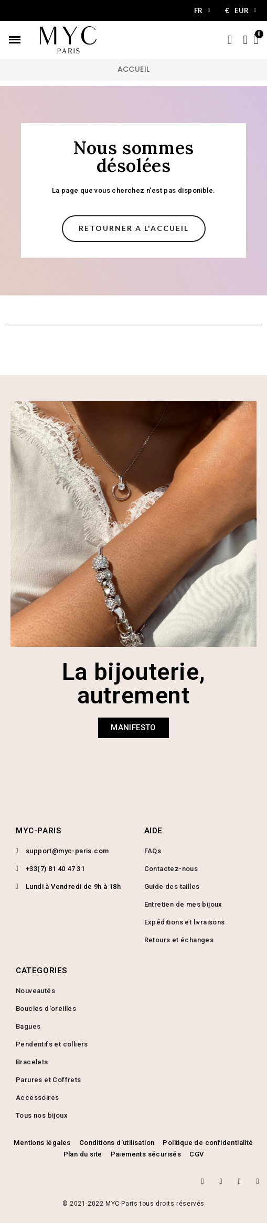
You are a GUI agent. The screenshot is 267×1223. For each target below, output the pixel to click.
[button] (134, 228)
